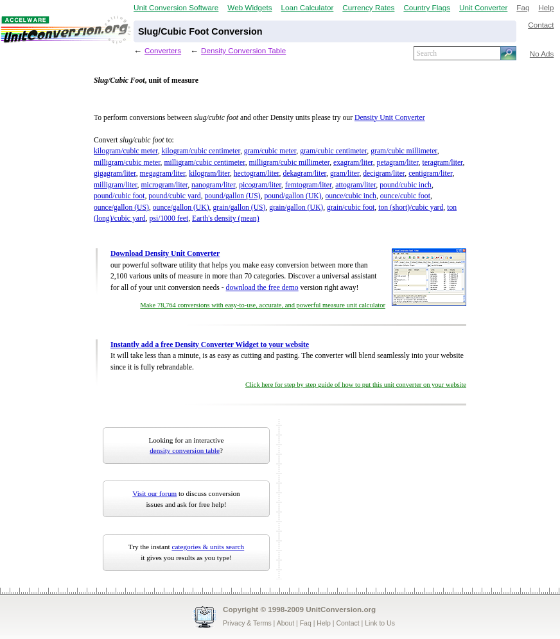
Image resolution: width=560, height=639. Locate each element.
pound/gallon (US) (232, 196)
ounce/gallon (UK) (181, 207)
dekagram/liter (304, 173)
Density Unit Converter (389, 118)
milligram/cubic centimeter (204, 162)
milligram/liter (115, 185)
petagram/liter (398, 162)
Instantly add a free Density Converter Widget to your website (209, 345)
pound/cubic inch (406, 185)
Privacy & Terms (247, 623)
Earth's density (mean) (225, 218)
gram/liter (345, 173)
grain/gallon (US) (239, 207)
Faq (522, 7)
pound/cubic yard (174, 196)
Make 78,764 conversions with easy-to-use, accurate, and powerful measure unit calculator (262, 305)
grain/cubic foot (350, 207)
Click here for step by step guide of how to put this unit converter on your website (355, 384)
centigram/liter (430, 173)
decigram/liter (384, 173)
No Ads (542, 53)
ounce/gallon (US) (121, 207)
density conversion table (185, 450)
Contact (541, 25)
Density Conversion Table (243, 50)
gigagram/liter (115, 173)
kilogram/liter (209, 173)
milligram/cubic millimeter (289, 162)
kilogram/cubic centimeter (201, 151)
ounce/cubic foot (405, 196)
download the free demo (262, 288)
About (285, 623)
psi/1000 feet (169, 218)
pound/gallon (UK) (293, 196)
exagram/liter (353, 162)
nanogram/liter (213, 185)
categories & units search (207, 546)
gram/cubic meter (270, 151)
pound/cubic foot (119, 196)
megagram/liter (163, 173)
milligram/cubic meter (127, 162)
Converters (162, 50)
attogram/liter (355, 185)
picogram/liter (260, 185)
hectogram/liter (256, 173)
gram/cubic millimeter (404, 151)
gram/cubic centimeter (333, 151)
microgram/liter (164, 185)
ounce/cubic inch (351, 196)
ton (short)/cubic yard (410, 207)
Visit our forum (154, 493)
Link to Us (380, 623)
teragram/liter (442, 162)
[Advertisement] (365, 499)
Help (546, 7)
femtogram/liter (308, 185)
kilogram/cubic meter (126, 151)
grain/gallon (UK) (296, 207)
